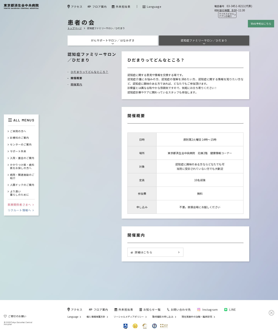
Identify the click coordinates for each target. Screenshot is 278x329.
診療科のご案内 (19, 138)
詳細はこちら (141, 252)
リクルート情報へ (21, 210)
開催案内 (76, 84)
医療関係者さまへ (21, 204)
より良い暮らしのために (19, 193)
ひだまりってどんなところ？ (89, 72)
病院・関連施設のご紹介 (22, 176)
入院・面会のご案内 (22, 158)
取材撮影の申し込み (162, 316)
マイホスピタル (226, 15)
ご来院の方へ (18, 131)
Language (73, 316)
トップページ (75, 28)
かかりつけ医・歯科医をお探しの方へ (22, 166)
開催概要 (76, 78)
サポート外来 (18, 151)
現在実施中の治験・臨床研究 (197, 316)
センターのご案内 (21, 144)
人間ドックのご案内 (22, 185)
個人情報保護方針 (95, 316)
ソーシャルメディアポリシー (129, 316)
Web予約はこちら (261, 23)
